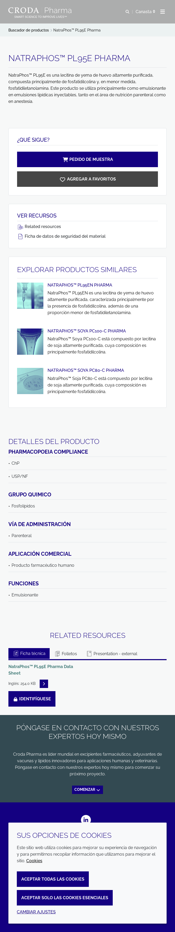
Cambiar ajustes (36, 911)
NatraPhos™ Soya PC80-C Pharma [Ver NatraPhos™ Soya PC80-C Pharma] (86, 370)
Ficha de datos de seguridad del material (61, 236)
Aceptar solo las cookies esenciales (64, 897)
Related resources (39, 226)
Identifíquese (32, 698)
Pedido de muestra (87, 159)
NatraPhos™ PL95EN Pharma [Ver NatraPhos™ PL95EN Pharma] (80, 285)
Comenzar (87, 789)
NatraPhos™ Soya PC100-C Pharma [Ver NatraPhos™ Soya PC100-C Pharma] (87, 331)
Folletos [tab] (65, 653)
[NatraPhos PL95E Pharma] (87, 179)
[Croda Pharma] (40, 10)
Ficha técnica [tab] (29, 653)
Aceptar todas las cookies (52, 879)
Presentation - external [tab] (111, 653)
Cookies (34, 860)
